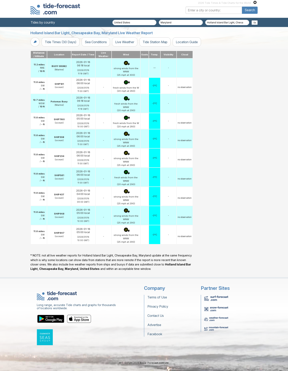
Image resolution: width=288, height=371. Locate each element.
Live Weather (124, 42)
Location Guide (187, 42)
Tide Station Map (155, 42)
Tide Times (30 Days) (60, 42)
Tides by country (43, 22)
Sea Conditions (96, 42)
